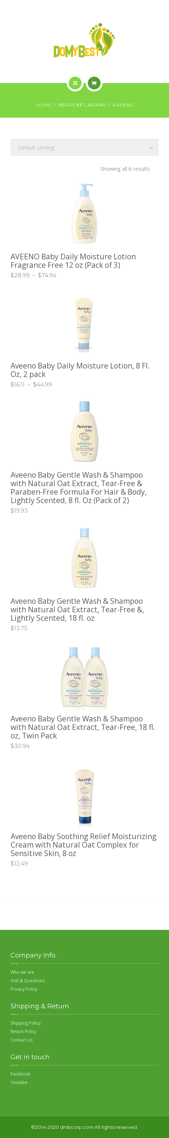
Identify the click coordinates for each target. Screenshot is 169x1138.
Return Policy (23, 1031)
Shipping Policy (26, 1023)
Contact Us (21, 1040)
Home (44, 104)
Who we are (22, 972)
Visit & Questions (27, 981)
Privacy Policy (24, 989)
